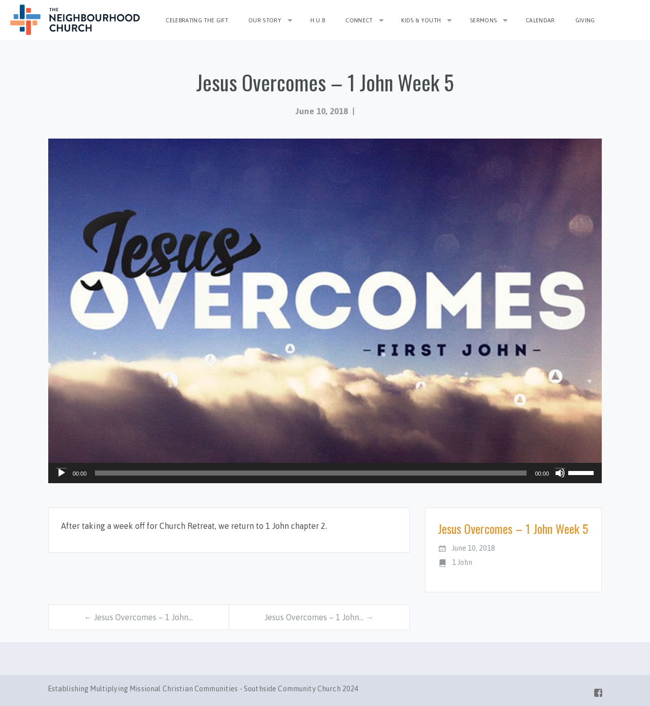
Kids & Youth (421, 20)
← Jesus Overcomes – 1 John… (138, 617)
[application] (325, 473)
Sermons (483, 20)
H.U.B (318, 20)
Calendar (540, 20)
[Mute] (560, 473)
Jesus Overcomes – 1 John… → (319, 617)
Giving (585, 20)
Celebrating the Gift (197, 20)
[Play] (61, 473)
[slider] (311, 473)
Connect (358, 20)
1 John (462, 562)
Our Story (264, 20)
